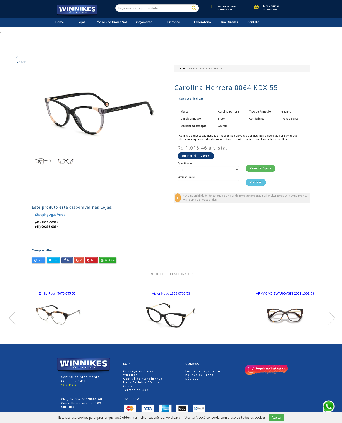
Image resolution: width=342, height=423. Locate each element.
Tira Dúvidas (229, 22)
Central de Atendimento (142, 378)
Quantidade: (185, 163)
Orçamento (144, 22)
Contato (253, 22)
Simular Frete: (186, 177)
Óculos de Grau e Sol (112, 22)
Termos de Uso (136, 390)
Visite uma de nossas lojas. (200, 199)
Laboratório (202, 22)
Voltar (21, 60)
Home (59, 22)
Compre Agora (260, 168)
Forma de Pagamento (202, 371)
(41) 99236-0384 (46, 227)
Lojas (81, 22)
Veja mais (69, 385)
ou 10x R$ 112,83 (196, 156)
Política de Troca (199, 375)
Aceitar (277, 417)
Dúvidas (192, 378)
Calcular (255, 182)
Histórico (173, 22)
